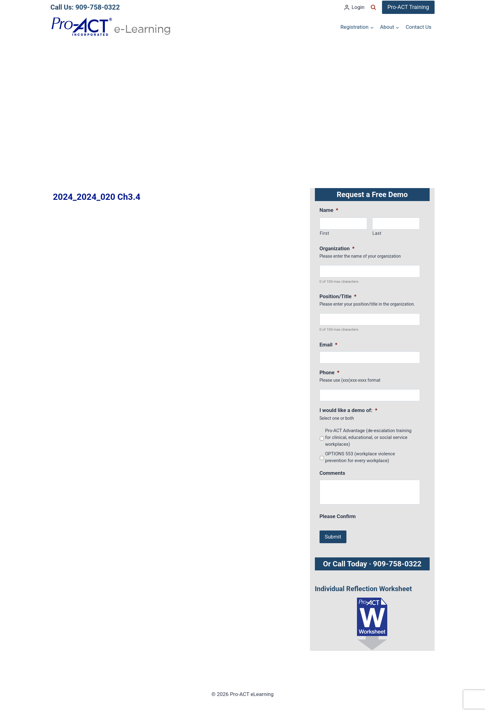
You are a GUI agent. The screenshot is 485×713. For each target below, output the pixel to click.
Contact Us (418, 27)
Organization (337, 248)
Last (376, 233)
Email (328, 344)
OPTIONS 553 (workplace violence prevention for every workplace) (360, 457)
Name (329, 210)
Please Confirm (338, 516)
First (324, 233)
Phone (330, 372)
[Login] (354, 7)
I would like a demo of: (348, 410)
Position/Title (338, 296)
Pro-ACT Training (408, 7)
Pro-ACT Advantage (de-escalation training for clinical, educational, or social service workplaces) (368, 437)
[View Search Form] (373, 7)
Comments (332, 473)
